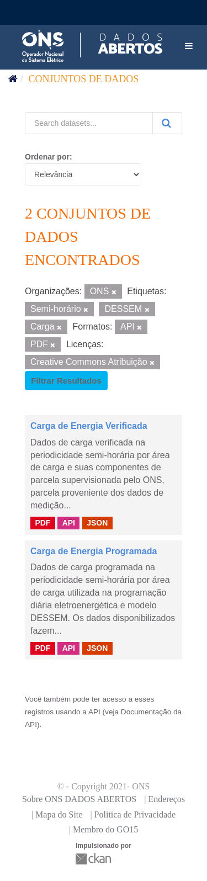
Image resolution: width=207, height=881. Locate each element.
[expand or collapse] (189, 47)
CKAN (94, 858)
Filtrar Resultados (66, 380)
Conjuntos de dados (84, 78)
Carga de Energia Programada (93, 551)
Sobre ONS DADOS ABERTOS (79, 799)
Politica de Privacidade (135, 814)
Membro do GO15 (105, 829)
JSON (97, 522)
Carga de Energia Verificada (88, 426)
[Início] (13, 78)
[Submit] (167, 123)
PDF (42, 522)
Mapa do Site (58, 814)
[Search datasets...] (89, 123)
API (68, 522)
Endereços (166, 799)
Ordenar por (47, 156)
